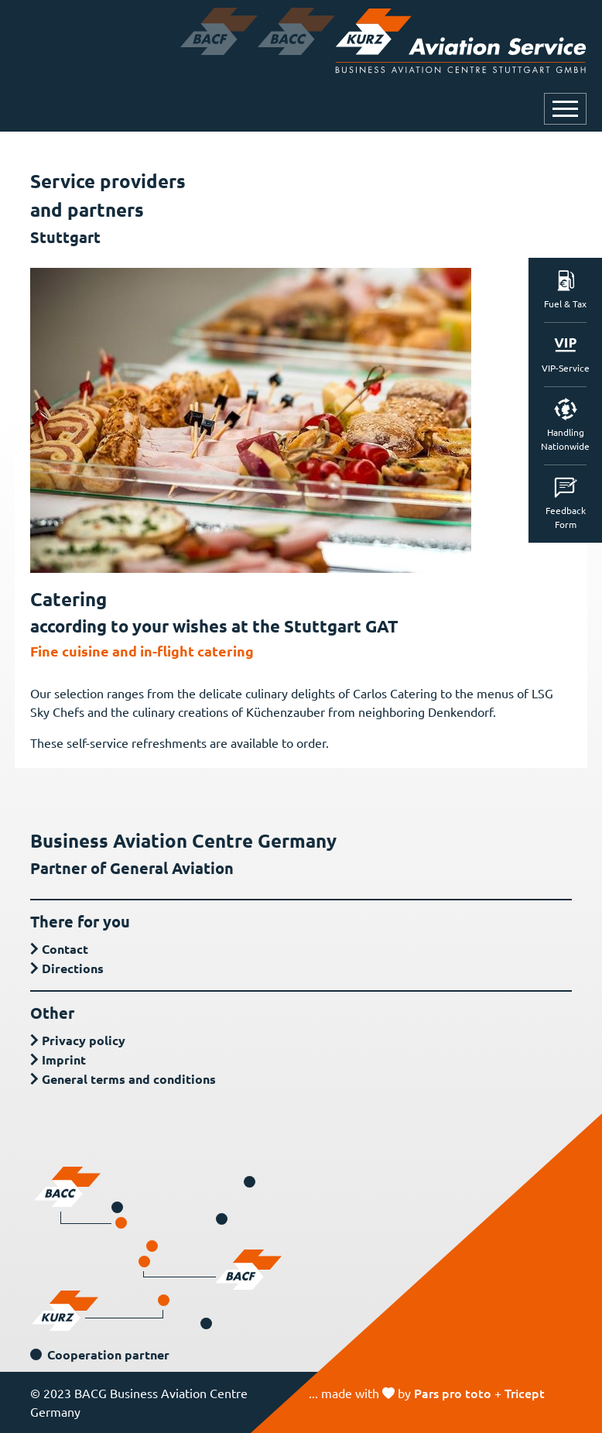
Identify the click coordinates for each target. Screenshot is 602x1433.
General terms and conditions (129, 1079)
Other (52, 1013)
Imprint (64, 1059)
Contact (65, 949)
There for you (80, 921)
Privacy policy (83, 1040)
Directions (73, 968)
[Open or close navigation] (565, 109)
